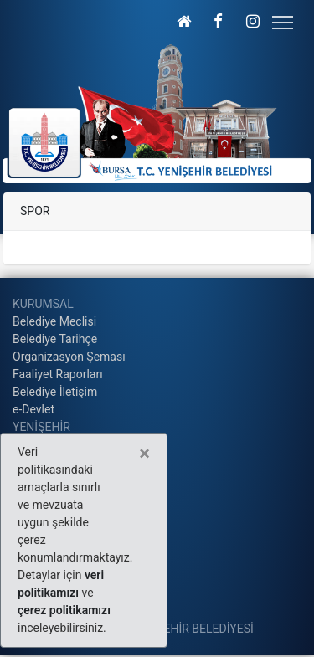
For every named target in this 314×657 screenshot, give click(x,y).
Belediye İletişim (55, 391)
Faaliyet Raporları (58, 374)
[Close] (144, 454)
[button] (184, 21)
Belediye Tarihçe (55, 339)
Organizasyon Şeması (69, 356)
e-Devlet (33, 409)
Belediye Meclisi (54, 321)
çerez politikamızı (64, 610)
